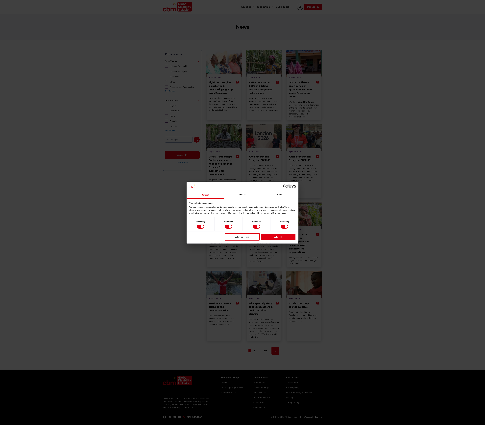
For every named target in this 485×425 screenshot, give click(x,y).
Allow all (278, 237)
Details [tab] (242, 194)
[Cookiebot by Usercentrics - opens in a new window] (285, 186)
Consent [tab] (205, 195)
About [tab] (280, 194)
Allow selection (242, 237)
